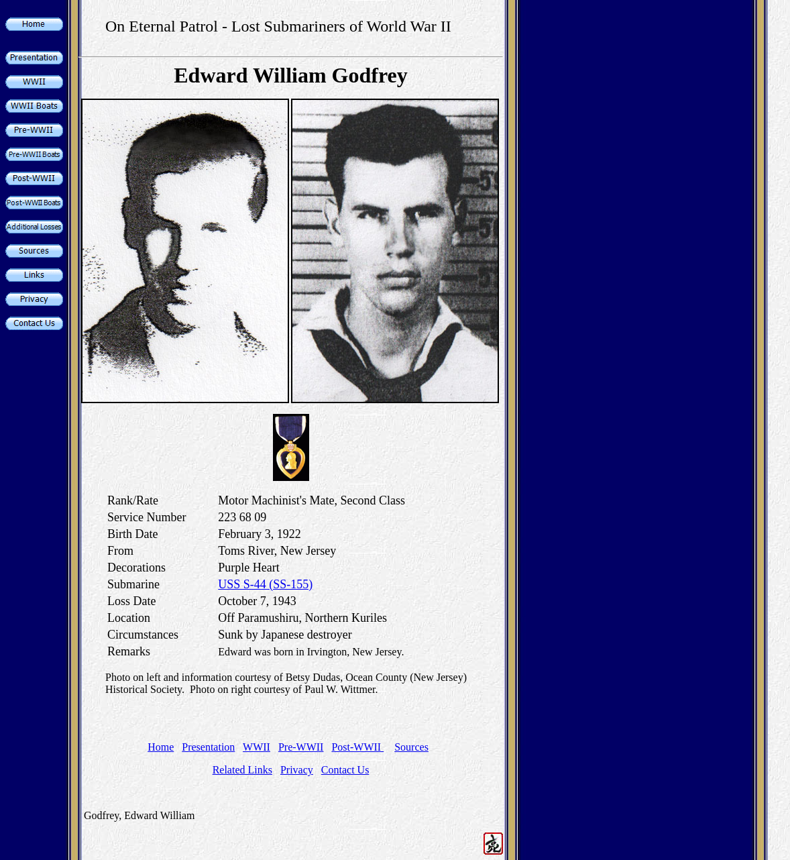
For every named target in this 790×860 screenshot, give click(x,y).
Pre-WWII (301, 747)
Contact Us (345, 769)
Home (161, 747)
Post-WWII (357, 747)
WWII (256, 747)
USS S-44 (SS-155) (265, 584)
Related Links (242, 769)
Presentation (208, 747)
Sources (411, 747)
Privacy (296, 769)
